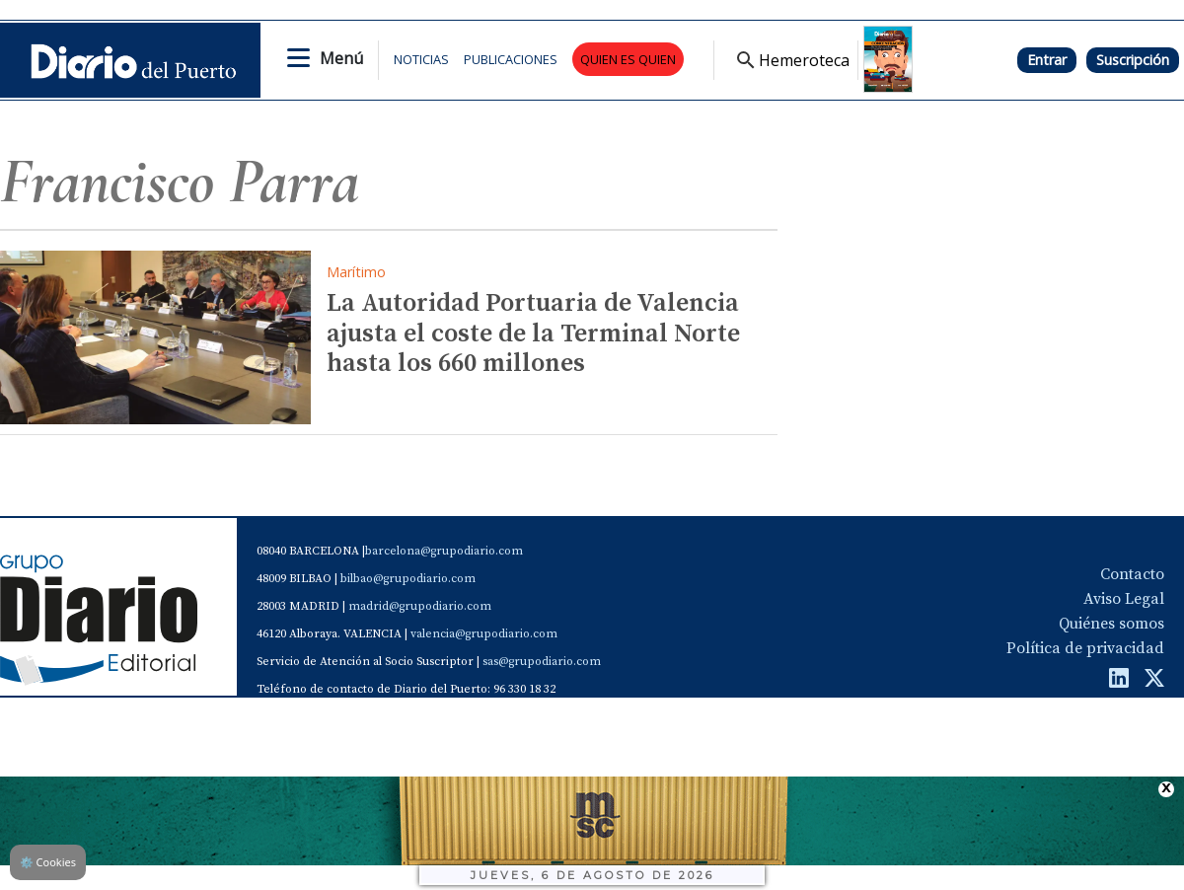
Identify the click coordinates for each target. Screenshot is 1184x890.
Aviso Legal (1123, 599)
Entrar (1047, 59)
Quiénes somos (1111, 623)
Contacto (1132, 574)
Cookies (48, 861)
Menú (341, 58)
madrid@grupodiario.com (419, 606)
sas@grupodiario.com (541, 661)
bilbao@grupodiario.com (408, 578)
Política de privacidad (1085, 648)
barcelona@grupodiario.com (444, 551)
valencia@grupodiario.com (483, 634)
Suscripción (1132, 59)
